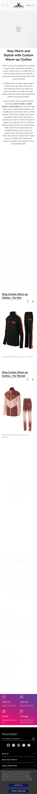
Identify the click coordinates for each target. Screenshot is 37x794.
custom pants (13, 106)
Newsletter (9, 734)
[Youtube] (23, 745)
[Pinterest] (28, 745)
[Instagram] (18, 745)
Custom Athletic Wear (9, 766)
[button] (33, 738)
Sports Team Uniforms (9, 760)
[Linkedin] (13, 745)
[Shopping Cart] (33, 5)
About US (5, 754)
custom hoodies (19, 104)
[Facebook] (9, 745)
